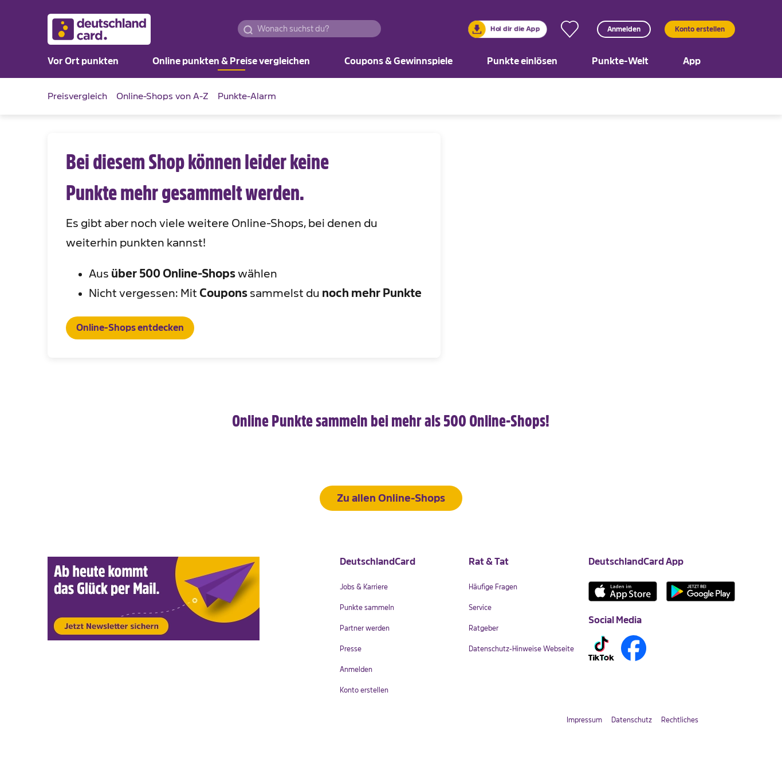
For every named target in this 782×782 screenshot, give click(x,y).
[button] (248, 28)
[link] (507, 29)
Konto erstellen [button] (700, 29)
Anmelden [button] (623, 29)
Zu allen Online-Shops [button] (391, 534)
